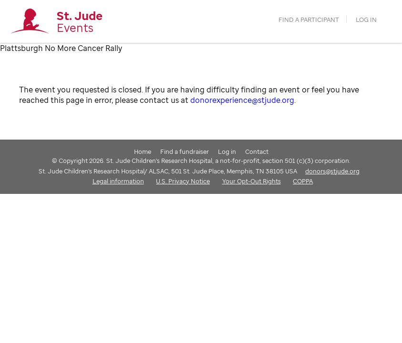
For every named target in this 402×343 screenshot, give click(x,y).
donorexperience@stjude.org (242, 100)
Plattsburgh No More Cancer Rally (61, 48)
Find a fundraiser (184, 151)
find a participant (308, 20)
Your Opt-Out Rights (251, 181)
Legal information (118, 181)
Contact (256, 151)
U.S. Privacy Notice (183, 181)
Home (142, 151)
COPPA (303, 181)
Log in (366, 20)
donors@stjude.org (332, 171)
